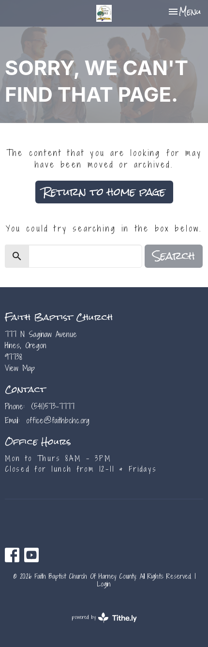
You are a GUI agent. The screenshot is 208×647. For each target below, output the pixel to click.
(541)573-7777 (52, 406)
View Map (20, 368)
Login (104, 584)
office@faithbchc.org (57, 420)
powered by (104, 617)
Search (173, 256)
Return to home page (104, 192)
